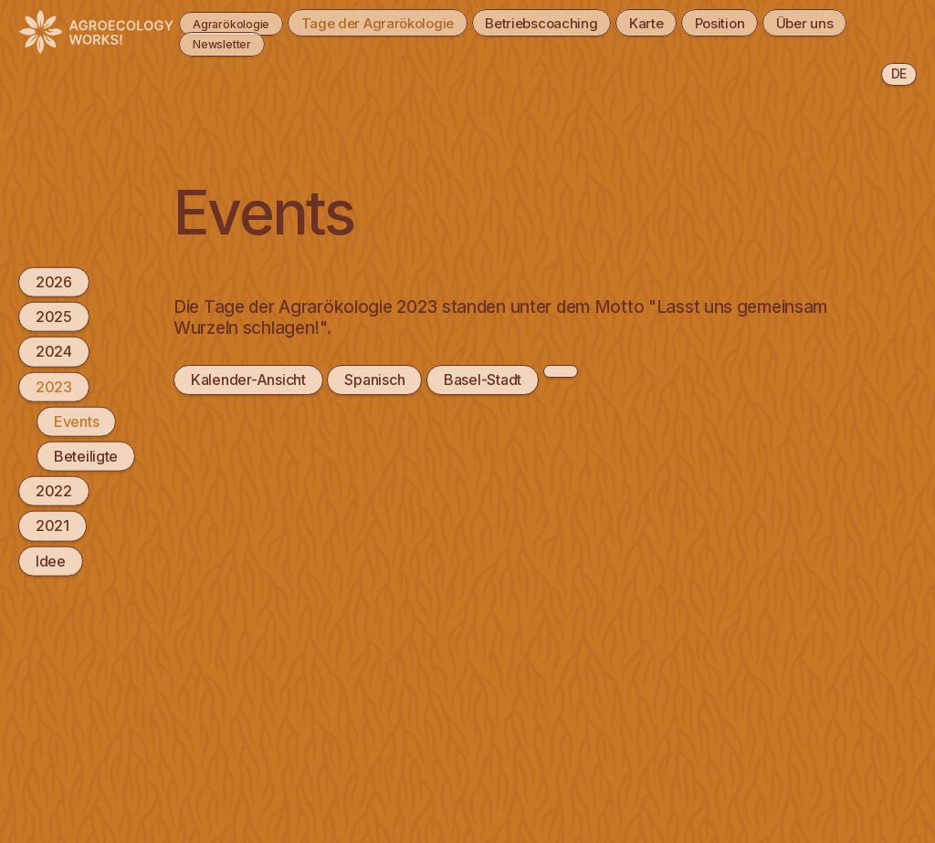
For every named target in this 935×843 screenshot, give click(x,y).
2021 (52, 525)
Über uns (209, 43)
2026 (54, 282)
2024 (54, 351)
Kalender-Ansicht (248, 379)
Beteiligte (86, 456)
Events (76, 420)
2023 (54, 386)
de (899, 73)
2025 (54, 316)
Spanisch (374, 379)
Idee (51, 560)
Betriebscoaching (575, 22)
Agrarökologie (228, 22)
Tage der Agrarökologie (397, 22)
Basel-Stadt (482, 379)
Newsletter (315, 43)
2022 (54, 491)
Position (775, 22)
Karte (691, 22)
